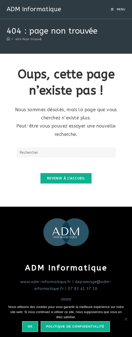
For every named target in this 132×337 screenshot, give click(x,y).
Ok (30, 326)
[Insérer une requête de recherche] (66, 152)
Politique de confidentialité (75, 326)
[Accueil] (8, 39)
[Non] (125, 318)
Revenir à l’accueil (66, 178)
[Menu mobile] (118, 9)
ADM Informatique (34, 9)
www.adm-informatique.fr (45, 281)
